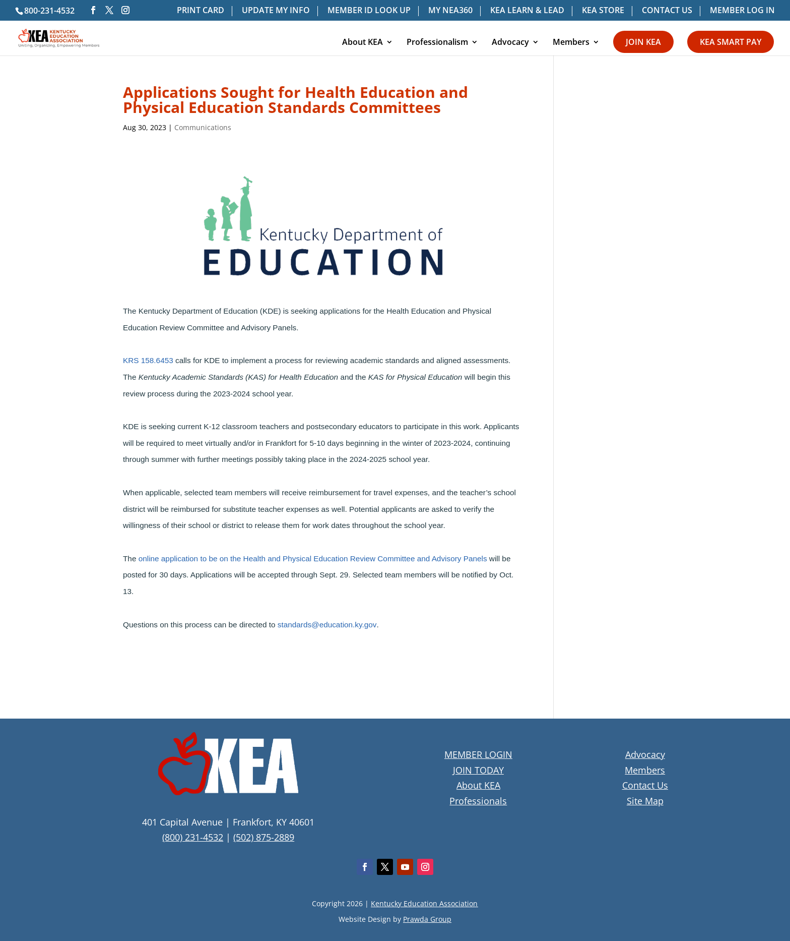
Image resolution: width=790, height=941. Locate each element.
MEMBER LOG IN (742, 11)
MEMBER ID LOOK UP (369, 11)
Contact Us (645, 785)
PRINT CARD (200, 11)
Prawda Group (427, 919)
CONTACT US (667, 11)
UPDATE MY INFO (276, 11)
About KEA (362, 42)
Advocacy (510, 42)
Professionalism (437, 42)
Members (571, 42)
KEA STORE (603, 11)
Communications (202, 127)
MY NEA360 (450, 11)
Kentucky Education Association (424, 903)
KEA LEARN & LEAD (527, 11)
